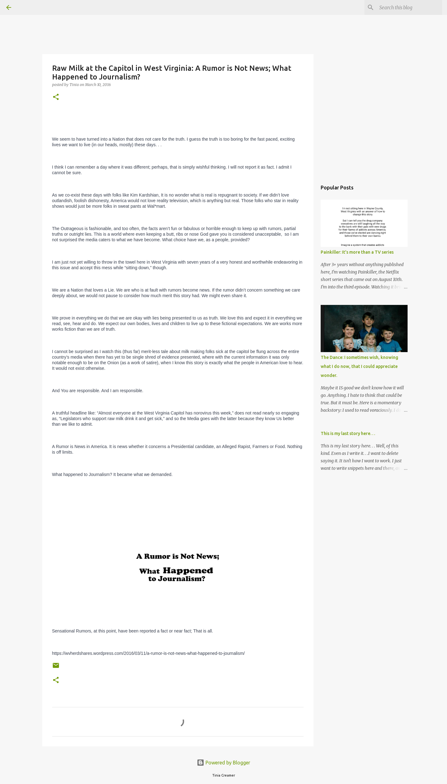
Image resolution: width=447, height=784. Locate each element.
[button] (56, 97)
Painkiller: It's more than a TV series (357, 252)
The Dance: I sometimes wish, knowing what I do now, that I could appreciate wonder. (359, 366)
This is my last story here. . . (348, 433)
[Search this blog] (409, 7)
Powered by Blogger (223, 762)
